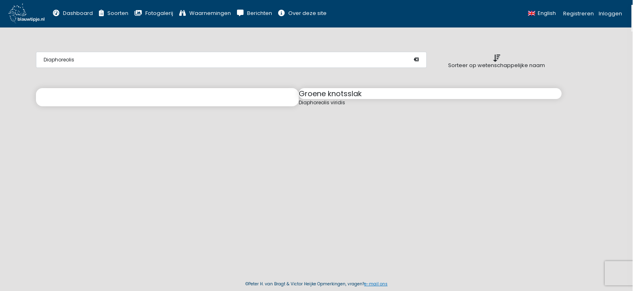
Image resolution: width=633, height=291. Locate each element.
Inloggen (610, 13)
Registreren (578, 13)
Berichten (254, 13)
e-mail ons (376, 284)
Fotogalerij (153, 13)
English (542, 13)
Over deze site (302, 13)
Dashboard (73, 13)
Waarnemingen (205, 13)
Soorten (113, 13)
